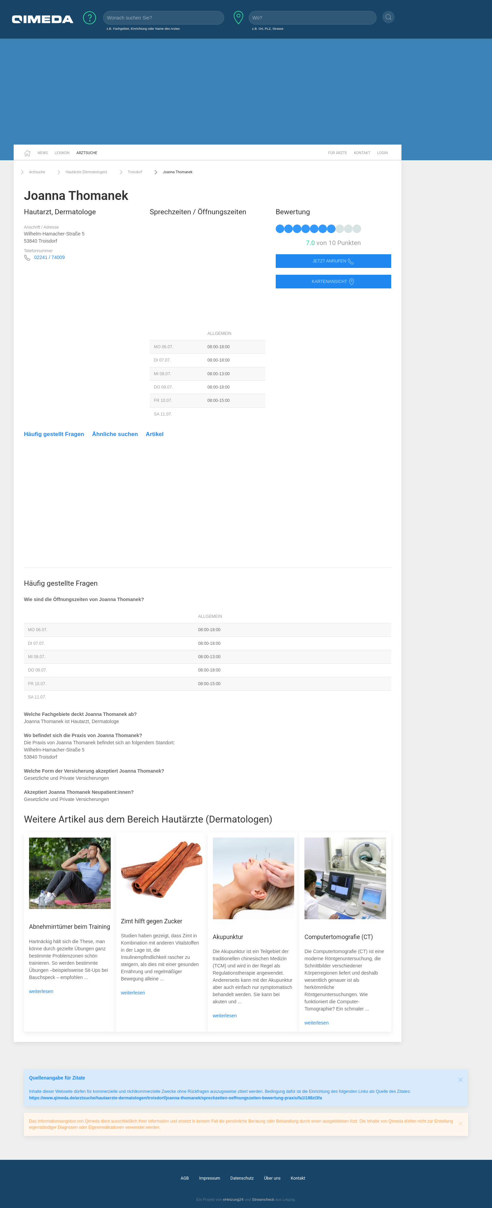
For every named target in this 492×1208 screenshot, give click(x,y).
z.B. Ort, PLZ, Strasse (268, 28)
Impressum (209, 1178)
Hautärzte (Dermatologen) (81, 172)
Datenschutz (242, 1178)
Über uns (272, 1178)
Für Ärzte (337, 153)
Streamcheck (263, 1199)
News (43, 153)
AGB (185, 1178)
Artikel (155, 434)
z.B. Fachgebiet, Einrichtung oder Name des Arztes (143, 28)
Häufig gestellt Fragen (54, 434)
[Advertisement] (246, 91)
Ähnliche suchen (115, 434)
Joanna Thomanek (172, 172)
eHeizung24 (233, 1199)
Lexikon (62, 153)
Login (382, 153)
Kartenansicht (333, 281)
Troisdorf (130, 172)
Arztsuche (87, 153)
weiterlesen (41, 991)
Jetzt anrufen (333, 261)
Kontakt (362, 153)
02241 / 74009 (49, 257)
